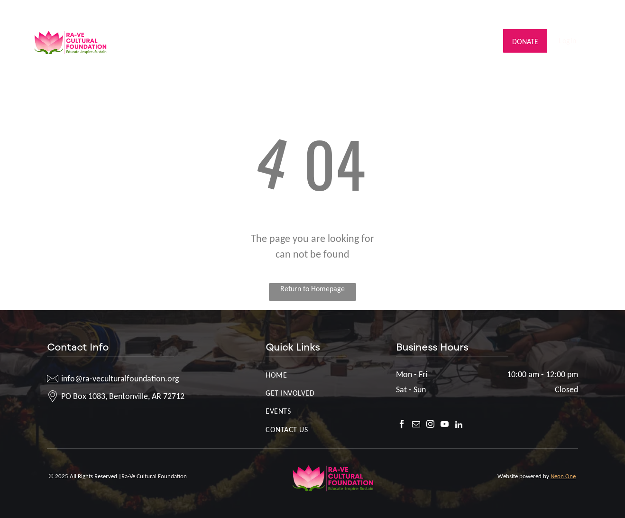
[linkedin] (594, 12)
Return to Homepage (312, 288)
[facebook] (537, 12)
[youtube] (580, 12)
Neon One (563, 476)
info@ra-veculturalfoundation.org (88, 10)
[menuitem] (147, 31)
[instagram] (565, 12)
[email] (551, 12)
